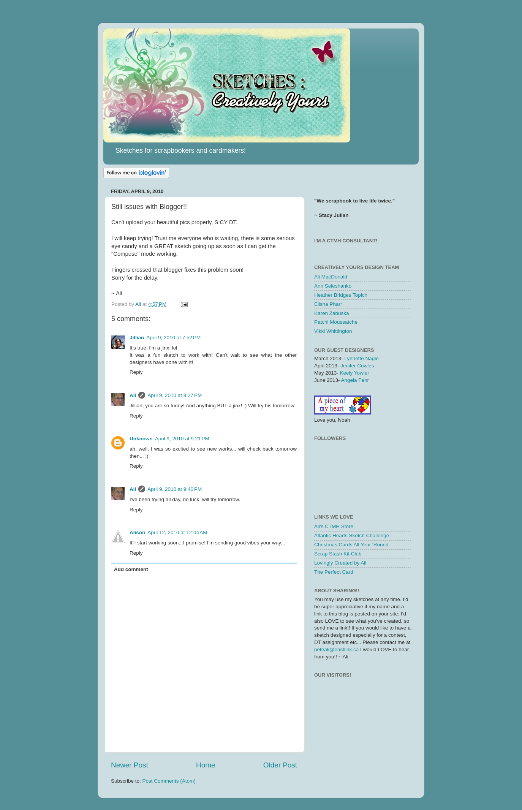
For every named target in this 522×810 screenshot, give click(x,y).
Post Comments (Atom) (169, 781)
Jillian (137, 337)
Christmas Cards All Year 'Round (351, 544)
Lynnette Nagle (362, 358)
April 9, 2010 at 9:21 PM (182, 438)
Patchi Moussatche (335, 322)
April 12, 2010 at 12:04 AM (177, 532)
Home (205, 765)
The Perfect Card (333, 572)
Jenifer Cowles (357, 366)
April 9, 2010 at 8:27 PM (174, 395)
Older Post (280, 765)
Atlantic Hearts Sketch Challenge (351, 535)
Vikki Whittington (333, 331)
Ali (133, 395)
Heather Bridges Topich (340, 295)
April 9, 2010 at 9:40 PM (174, 489)
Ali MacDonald (330, 277)
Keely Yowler (354, 373)
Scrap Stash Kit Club (338, 554)
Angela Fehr (355, 380)
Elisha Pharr (328, 304)
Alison (137, 532)
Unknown (141, 438)
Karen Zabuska (331, 313)
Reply (136, 372)
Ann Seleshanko (332, 286)
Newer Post (129, 765)
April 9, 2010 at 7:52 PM (173, 337)
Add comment (131, 569)
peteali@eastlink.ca (336, 649)
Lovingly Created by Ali (340, 563)
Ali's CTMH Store (333, 526)
